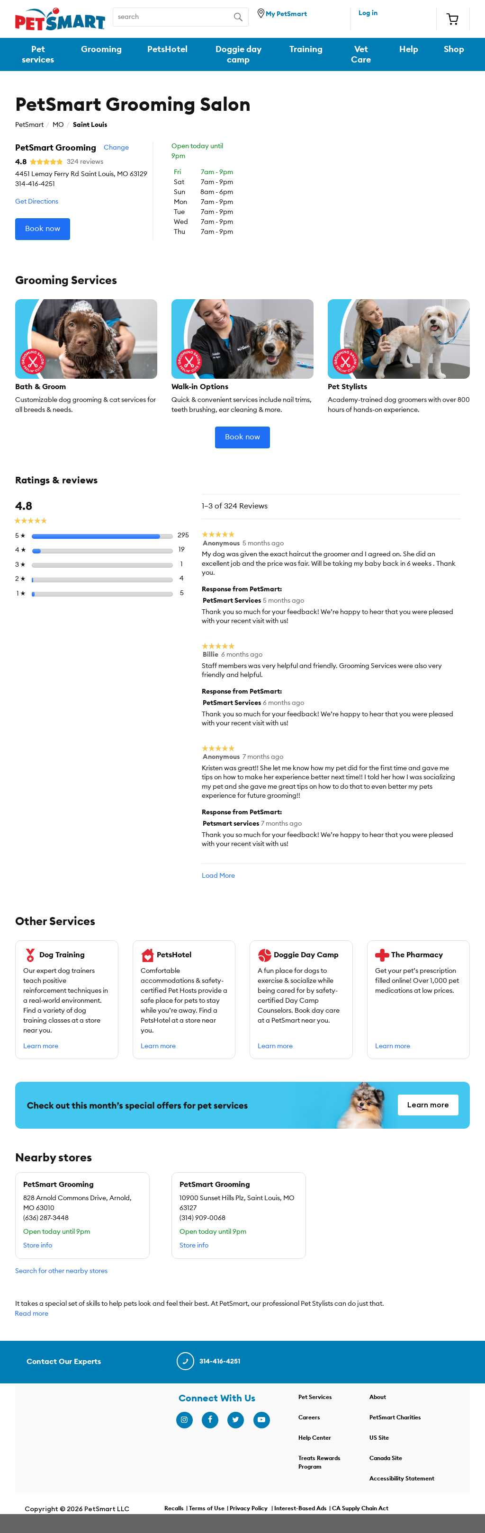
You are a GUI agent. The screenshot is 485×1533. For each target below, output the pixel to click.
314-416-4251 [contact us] (207, 1361)
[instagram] (184, 1420)
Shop (454, 49)
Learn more (40, 1046)
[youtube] (261, 1420)
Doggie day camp (238, 54)
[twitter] (235, 1420)
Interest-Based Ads (300, 1508)
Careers (309, 1417)
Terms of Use (207, 1508)
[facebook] (210, 1420)
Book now (42, 228)
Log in (368, 13)
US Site (379, 1438)
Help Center (314, 1438)
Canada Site (385, 1458)
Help (408, 49)
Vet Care (361, 54)
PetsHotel (167, 49)
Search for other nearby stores (61, 1271)
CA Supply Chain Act (360, 1508)
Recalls (174, 1508)
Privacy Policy (249, 1508)
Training (306, 49)
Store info (37, 1245)
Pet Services (315, 1397)
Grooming (101, 49)
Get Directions (36, 201)
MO (58, 125)
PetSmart (29, 125)
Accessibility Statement (401, 1478)
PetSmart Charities (395, 1417)
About (377, 1397)
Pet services (38, 54)
